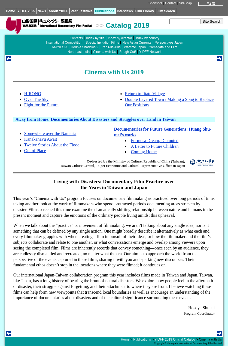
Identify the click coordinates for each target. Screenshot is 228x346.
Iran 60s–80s (111, 47)
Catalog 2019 (127, 25)
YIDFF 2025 (26, 11)
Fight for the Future (41, 105)
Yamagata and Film (163, 47)
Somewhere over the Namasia (50, 133)
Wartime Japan (135, 47)
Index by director (120, 38)
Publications (104, 11)
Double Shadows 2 (84, 47)
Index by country (147, 38)
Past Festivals (82, 11)
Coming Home (144, 151)
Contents (76, 38)
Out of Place (35, 150)
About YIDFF (58, 11)
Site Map (185, 3)
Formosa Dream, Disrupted (154, 140)
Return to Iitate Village (145, 93)
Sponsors (155, 3)
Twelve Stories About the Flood (52, 145)
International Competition (64, 42)
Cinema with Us (104, 52)
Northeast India (79, 52)
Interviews (125, 11)
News (42, 11)
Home (10, 11)
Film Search (165, 11)
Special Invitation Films (102, 42)
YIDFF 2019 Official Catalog (174, 339)
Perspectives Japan (169, 42)
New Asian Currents (136, 42)
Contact (170, 3)
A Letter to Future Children (154, 146)
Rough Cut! (127, 52)
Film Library (144, 11)
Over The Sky (36, 99)
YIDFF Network (150, 52)
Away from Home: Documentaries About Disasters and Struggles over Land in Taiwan (96, 119)
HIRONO (32, 93)
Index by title (95, 38)
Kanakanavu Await (40, 139)
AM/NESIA (59, 47)
